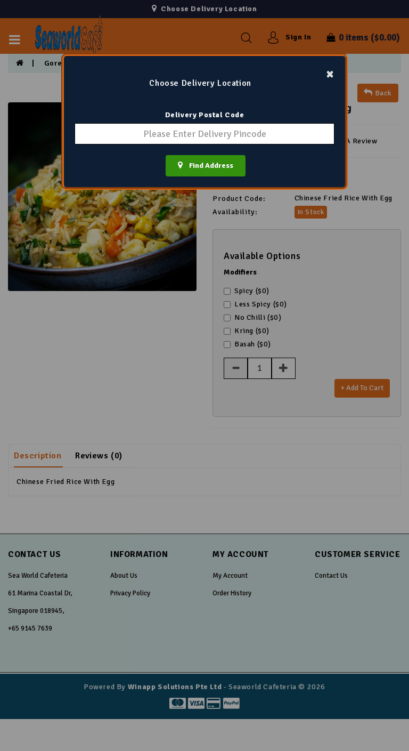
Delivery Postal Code (204, 114)
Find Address (205, 165)
